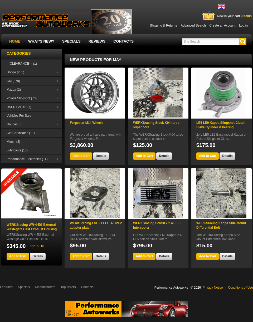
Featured (6, 287)
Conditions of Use (240, 287)
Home (14, 41)
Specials (71, 41)
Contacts (123, 41)
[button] (242, 41)
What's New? (41, 41)
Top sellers (68, 287)
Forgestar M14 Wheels (86, 123)
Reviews (97, 41)
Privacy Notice (213, 287)
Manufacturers (45, 287)
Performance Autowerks (171, 287)
